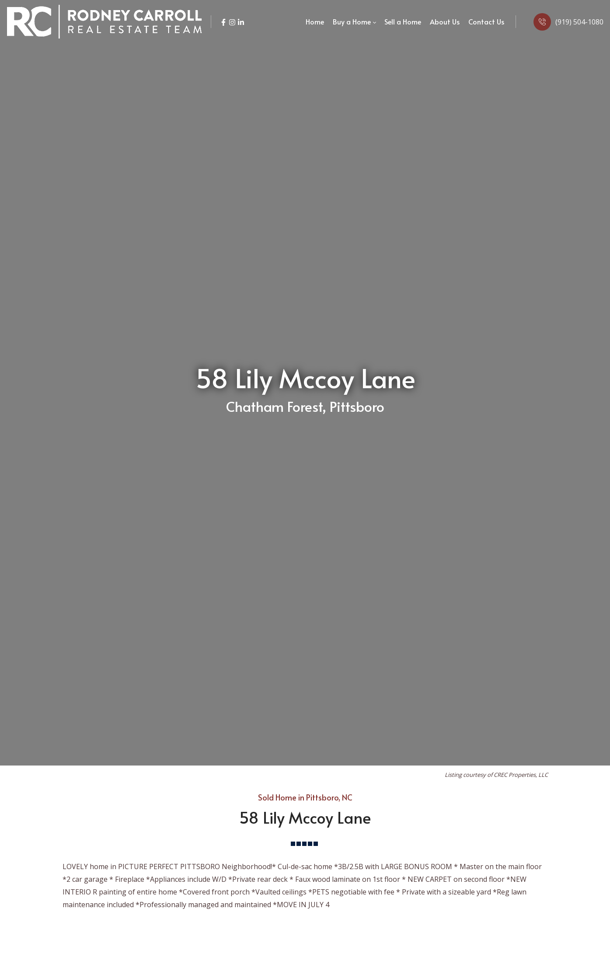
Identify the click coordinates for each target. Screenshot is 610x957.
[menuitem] (314, 22)
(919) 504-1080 (579, 22)
